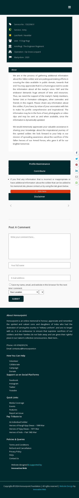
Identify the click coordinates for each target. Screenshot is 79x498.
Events (12, 406)
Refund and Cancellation (20, 448)
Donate (12, 371)
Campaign (13, 368)
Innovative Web (39, 489)
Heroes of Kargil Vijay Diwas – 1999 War (27, 425)
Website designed (19, 464)
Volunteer (13, 361)
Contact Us (14, 458)
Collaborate (14, 364)
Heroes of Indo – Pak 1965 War (23, 432)
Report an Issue (16, 413)
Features (13, 409)
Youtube (13, 390)
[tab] (39, 164)
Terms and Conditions (19, 444)
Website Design (66, 486)
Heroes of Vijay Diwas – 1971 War (24, 429)
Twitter (12, 387)
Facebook (13, 380)
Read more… (53, 338)
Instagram (13, 383)
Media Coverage (16, 403)
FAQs (11, 455)
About (14, 70)
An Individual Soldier (18, 422)
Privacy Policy (15, 451)
